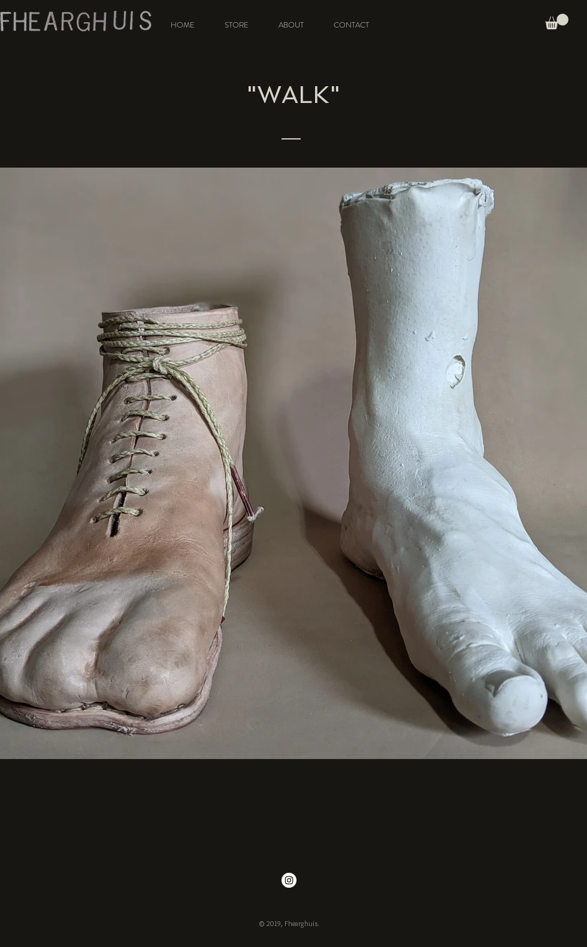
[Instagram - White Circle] (289, 880)
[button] (556, 21)
